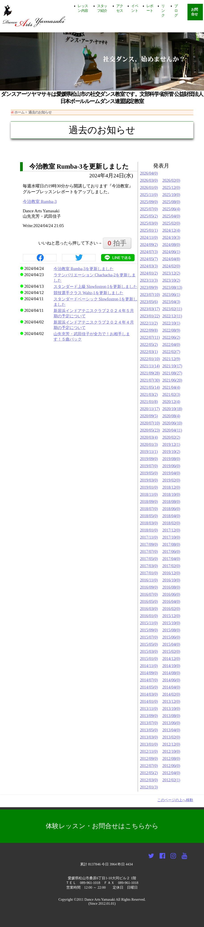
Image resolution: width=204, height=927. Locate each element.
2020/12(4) (171, 401)
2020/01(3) (149, 444)
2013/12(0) (171, 701)
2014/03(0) (149, 694)
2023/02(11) (172, 309)
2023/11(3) (149, 280)
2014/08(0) (171, 673)
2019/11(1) (149, 451)
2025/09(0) (149, 202)
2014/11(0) (149, 666)
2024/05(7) (149, 259)
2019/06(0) (171, 466)
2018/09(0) (149, 501)
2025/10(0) (171, 194)
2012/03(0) (149, 780)
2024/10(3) (171, 237)
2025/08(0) (171, 202)
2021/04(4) (171, 387)
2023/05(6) (149, 302)
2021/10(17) (172, 366)
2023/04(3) (171, 302)
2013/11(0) (149, 708)
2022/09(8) (149, 330)
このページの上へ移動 (175, 800)
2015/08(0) (171, 630)
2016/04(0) (171, 601)
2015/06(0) (171, 637)
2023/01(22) (150, 316)
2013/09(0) (149, 716)
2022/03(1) (149, 352)
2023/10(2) (171, 280)
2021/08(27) (172, 373)
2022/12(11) (172, 316)
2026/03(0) (149, 180)
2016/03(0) (149, 608)
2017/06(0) (171, 551)
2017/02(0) (171, 566)
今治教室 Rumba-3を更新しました (84, 269)
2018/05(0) (149, 516)
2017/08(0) (171, 544)
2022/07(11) (150, 337)
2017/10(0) (171, 537)
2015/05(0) (149, 644)
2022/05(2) (149, 344)
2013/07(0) (149, 723)
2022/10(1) (171, 323)
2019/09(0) (149, 459)
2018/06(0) (171, 509)
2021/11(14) (150, 366)
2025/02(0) (171, 223)
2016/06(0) (171, 594)
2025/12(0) (171, 187)
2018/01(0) (149, 530)
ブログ (176, 10)
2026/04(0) (149, 173)
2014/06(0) (171, 680)
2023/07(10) (150, 294)
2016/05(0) (149, 601)
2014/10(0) (171, 666)
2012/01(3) (149, 787)
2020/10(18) (172, 409)
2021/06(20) (172, 380)
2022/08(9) (171, 330)
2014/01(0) (149, 701)
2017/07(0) (149, 551)
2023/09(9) (149, 287)
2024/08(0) (171, 244)
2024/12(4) (171, 230)
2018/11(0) (149, 494)
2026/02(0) (171, 180)
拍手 (117, 243)
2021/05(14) (150, 387)
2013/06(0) (171, 723)
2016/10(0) (171, 580)
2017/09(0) (149, 544)
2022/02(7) (171, 352)
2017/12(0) (171, 530)
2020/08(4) (171, 416)
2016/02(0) (171, 608)
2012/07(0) (149, 766)
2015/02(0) (171, 651)
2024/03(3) (149, 266)
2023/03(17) (150, 309)
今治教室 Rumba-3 (40, 201)
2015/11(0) (149, 623)
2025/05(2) (149, 216)
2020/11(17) (150, 409)
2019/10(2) (171, 451)
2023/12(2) (171, 273)
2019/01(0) (149, 487)
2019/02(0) (171, 480)
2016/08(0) (171, 587)
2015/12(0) (171, 616)
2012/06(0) (171, 766)
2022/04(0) (171, 344)
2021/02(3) (171, 394)
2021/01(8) (149, 401)
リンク (163, 10)
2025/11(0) (149, 194)
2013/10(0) (171, 708)
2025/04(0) (171, 216)
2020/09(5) (149, 416)
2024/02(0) (171, 266)
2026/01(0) (149, 187)
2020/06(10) (172, 423)
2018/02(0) (171, 523)
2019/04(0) (171, 473)
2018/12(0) (171, 487)
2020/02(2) (171, 437)
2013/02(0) (171, 737)
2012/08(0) (171, 758)
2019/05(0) (149, 473)
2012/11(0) (149, 751)
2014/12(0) (171, 658)
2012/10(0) (171, 751)
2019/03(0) (149, 480)
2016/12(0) (171, 573)
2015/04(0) (171, 644)
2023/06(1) (171, 294)
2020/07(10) (150, 423)
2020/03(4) (149, 437)
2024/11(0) (149, 237)
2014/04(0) (171, 687)
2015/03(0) (149, 651)
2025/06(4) (171, 209)
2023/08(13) (172, 287)
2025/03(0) (149, 223)
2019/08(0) (171, 459)
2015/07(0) (149, 637)
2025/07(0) (149, 209)
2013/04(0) (171, 730)
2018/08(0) (171, 501)
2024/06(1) (171, 252)
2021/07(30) (150, 380)
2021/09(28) (150, 373)
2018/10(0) (171, 494)
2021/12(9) (171, 359)
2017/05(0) (149, 559)
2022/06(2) (171, 337)
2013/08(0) (171, 716)
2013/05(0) (149, 730)
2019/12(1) (171, 444)
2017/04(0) (171, 559)
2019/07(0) (149, 466)
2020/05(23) (150, 430)
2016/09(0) (149, 587)
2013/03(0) (149, 737)
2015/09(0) (149, 630)
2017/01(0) (149, 573)
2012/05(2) (149, 773)
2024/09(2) (149, 244)
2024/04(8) (171, 259)
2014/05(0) (149, 687)
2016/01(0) (149, 616)
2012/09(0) (149, 758)
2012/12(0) (171, 744)
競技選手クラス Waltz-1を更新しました (88, 293)
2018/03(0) (149, 523)
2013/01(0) (149, 744)
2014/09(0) (149, 673)
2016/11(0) (149, 580)
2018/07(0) (149, 509)
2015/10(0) (171, 623)
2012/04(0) (171, 773)
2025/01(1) (149, 230)
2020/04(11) (172, 430)
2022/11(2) (149, 323)
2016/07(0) (149, 594)
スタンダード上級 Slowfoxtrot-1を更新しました (95, 286)
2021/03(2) (149, 394)
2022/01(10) (150, 359)
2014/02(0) (171, 694)
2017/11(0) (149, 537)
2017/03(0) (149, 566)
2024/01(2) (149, 273)
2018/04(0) (171, 516)
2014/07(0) (149, 680)
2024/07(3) (149, 252)
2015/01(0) (149, 658)
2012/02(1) (171, 780)
